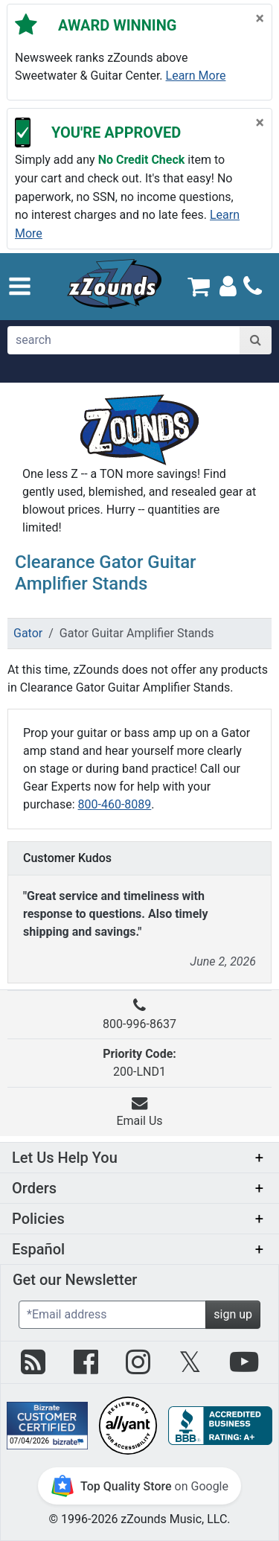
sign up (233, 1314)
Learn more (196, 75)
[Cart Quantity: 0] (199, 286)
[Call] (253, 286)
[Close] (260, 18)
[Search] (256, 340)
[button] (19, 286)
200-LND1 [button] (139, 1063)
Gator (27, 633)
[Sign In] (228, 285)
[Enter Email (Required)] (112, 1315)
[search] (124, 340)
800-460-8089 (115, 804)
